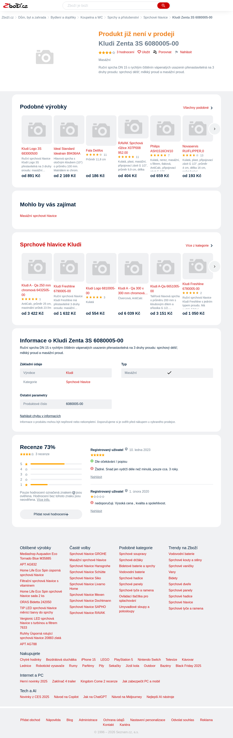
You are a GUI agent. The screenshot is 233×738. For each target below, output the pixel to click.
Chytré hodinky (30, 659)
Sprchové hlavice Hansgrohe (89, 566)
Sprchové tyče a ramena (136, 590)
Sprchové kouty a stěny (185, 560)
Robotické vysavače (50, 665)
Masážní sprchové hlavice (38, 216)
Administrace (88, 720)
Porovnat (162, 52)
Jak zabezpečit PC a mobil (141, 681)
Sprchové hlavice (155, 17)
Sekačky (115, 665)
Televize (171, 659)
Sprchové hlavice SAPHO (87, 607)
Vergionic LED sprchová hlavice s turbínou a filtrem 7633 (38, 623)
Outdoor (150, 665)
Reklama (206, 720)
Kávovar (188, 659)
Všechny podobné (198, 107)
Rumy (73, 665)
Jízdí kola (132, 665)
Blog (70, 720)
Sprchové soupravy (132, 554)
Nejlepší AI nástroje (160, 697)
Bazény (165, 665)
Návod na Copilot (66, 697)
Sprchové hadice (131, 578)
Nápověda (53, 720)
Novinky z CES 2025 (34, 697)
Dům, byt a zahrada (32, 17)
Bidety (173, 578)
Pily (101, 665)
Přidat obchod (30, 720)
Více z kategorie (199, 245)
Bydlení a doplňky (63, 17)
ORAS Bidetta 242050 (35, 602)
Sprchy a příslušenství (123, 17)
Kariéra (125, 724)
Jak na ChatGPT (95, 697)
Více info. (43, 499)
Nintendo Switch (149, 659)
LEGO (105, 659)
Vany (172, 572)
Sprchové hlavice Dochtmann (90, 600)
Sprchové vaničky (181, 566)
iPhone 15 (88, 659)
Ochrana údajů (113, 720)
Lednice (25, 665)
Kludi (69, 372)
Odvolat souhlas (182, 720)
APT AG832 (28, 564)
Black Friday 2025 (188, 665)
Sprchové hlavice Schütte (87, 572)
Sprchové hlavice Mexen (86, 594)
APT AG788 (28, 644)
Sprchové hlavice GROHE (87, 554)
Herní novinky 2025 (33, 681)
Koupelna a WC (91, 17)
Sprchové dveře (180, 584)
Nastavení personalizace (147, 720)
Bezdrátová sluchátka (61, 659)
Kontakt (108, 724)
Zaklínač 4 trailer (64, 681)
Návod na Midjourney (127, 697)
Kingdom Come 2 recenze (99, 681)
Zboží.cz (8, 17)
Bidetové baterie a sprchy (137, 566)
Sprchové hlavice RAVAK (87, 613)
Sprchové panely (131, 584)
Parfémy (88, 665)
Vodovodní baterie (132, 572)
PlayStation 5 (123, 659)
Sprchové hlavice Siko (85, 578)
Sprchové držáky (131, 560)
